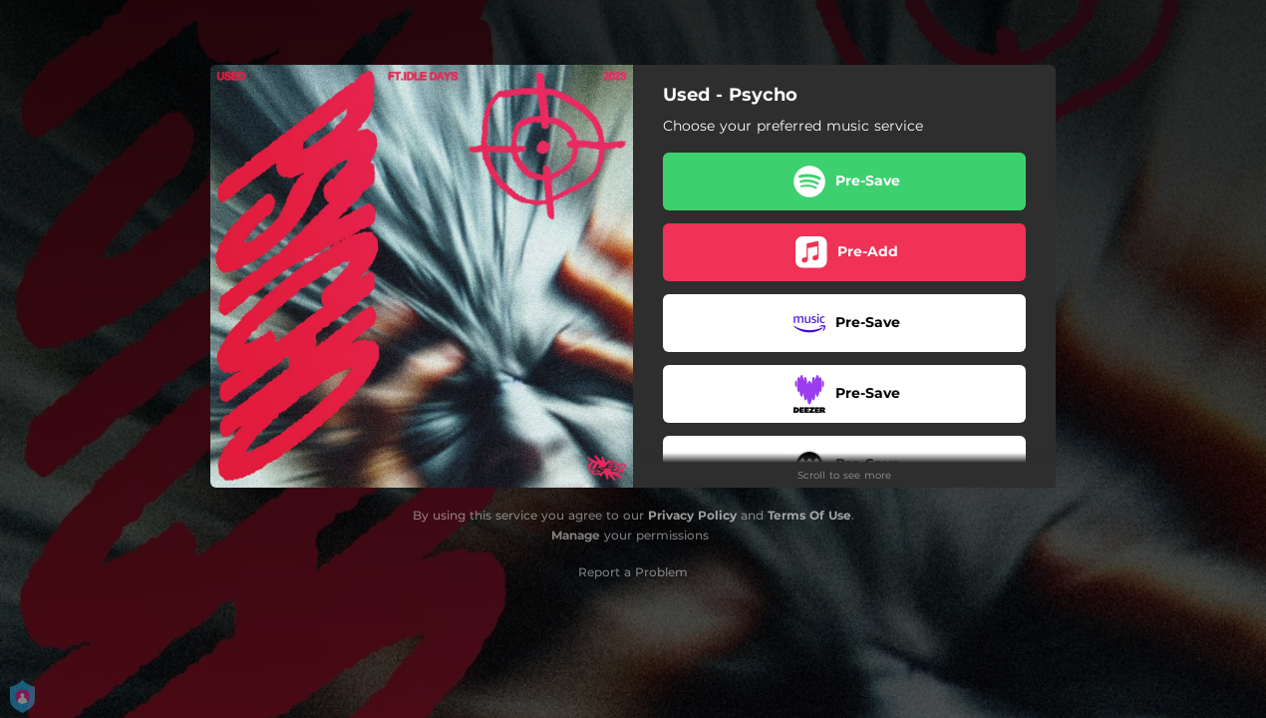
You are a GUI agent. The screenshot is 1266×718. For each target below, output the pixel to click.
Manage (575, 535)
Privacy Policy (692, 515)
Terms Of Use (809, 515)
